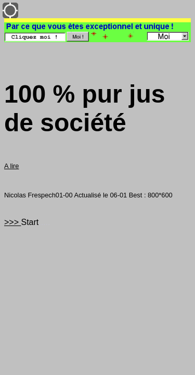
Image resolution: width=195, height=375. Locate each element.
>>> (12, 222)
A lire (11, 166)
